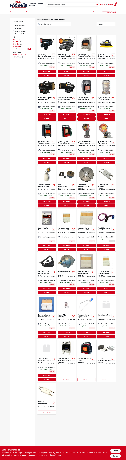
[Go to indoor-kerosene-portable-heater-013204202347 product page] (106, 99)
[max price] (24, 49)
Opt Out (115, 456)
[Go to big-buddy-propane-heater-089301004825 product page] (86, 360)
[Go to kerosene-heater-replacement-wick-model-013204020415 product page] (46, 317)
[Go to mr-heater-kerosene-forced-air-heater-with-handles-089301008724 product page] (66, 56)
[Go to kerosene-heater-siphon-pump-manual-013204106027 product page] (86, 317)
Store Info (96, 12)
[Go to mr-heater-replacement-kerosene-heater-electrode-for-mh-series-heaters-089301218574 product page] (46, 398)
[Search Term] (72, 5)
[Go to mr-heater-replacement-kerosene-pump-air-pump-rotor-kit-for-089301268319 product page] (66, 186)
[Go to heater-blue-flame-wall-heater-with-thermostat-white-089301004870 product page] (66, 360)
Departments (19, 12)
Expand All (23, 54)
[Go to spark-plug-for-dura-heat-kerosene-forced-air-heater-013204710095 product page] (46, 230)
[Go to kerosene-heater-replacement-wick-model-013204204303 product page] (66, 230)
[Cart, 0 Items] (115, 5)
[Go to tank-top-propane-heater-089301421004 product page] (46, 186)
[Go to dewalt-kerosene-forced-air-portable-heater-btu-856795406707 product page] (106, 56)
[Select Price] (29, 49)
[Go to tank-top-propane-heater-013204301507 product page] (106, 143)
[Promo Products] (13, 25)
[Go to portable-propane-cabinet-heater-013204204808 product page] (86, 99)
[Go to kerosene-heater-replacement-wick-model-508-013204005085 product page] (86, 273)
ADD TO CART (46, 71)
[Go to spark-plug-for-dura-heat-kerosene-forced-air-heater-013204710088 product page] (106, 186)
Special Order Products (22, 33)
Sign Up (110, 4)
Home (12, 12)
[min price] (16, 49)
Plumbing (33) (18, 57)
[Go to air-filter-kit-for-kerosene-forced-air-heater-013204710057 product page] (46, 273)
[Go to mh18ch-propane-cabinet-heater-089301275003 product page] (46, 143)
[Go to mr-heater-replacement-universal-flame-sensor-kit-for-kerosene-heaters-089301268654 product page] (106, 230)
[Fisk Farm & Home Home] (18, 4)
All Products (18, 28)
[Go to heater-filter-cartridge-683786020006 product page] (66, 317)
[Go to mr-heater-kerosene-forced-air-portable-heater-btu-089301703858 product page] (46, 56)
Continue (115, 451)
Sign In (102, 4)
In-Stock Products (20, 31)
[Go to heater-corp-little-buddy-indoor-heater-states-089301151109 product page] (86, 143)
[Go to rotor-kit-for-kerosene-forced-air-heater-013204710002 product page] (86, 186)
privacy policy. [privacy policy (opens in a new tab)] (6, 455)
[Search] (97, 4)
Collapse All (16, 54)
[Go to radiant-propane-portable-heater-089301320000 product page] (66, 143)
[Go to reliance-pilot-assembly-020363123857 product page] (106, 317)
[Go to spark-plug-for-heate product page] (46, 360)
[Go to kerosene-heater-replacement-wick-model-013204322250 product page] (86, 230)
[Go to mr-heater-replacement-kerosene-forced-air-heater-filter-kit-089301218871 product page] (106, 360)
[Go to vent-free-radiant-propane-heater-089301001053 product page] (86, 56)
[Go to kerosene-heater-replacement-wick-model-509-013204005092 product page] (106, 273)
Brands (28, 12)
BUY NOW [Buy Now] (46, 75)
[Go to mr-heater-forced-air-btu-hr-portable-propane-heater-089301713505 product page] (66, 99)
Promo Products (20, 25)
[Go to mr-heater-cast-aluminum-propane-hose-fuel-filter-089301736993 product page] (66, 273)
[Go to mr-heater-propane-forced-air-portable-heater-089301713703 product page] (46, 99)
